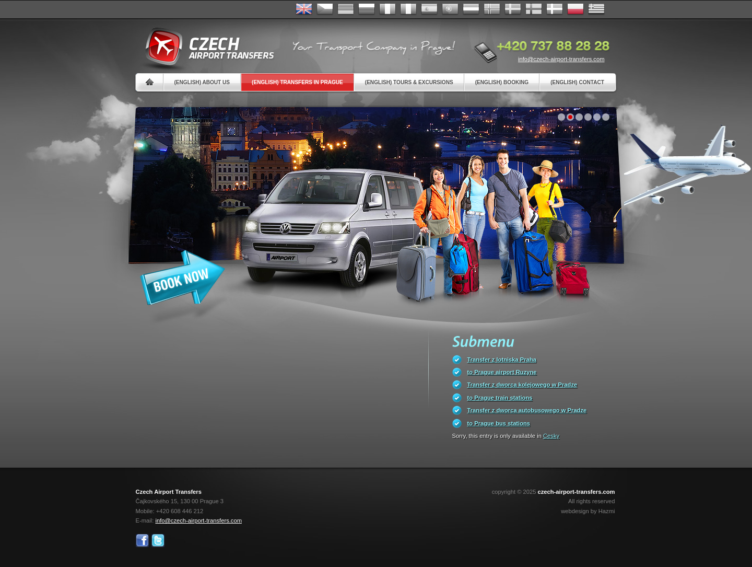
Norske (492, 9)
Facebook (142, 540)
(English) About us (202, 82)
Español (429, 9)
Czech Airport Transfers (205, 47)
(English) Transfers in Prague (297, 82)
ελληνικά (596, 9)
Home (149, 82)
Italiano (408, 9)
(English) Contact (577, 82)
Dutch (471, 9)
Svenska (512, 9)
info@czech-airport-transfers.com (561, 59)
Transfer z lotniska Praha (501, 359)
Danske (554, 9)
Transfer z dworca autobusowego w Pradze (527, 410)
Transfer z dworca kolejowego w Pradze (522, 384)
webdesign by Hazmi (588, 511)
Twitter (157, 540)
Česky (324, 9)
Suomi (533, 9)
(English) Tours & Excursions (409, 82)
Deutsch (345, 9)
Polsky (575, 9)
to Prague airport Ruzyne (502, 372)
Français (387, 9)
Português (450, 9)
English (304, 9)
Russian (366, 9)
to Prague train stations (500, 398)
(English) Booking (501, 82)
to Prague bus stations (499, 423)
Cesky (551, 436)
